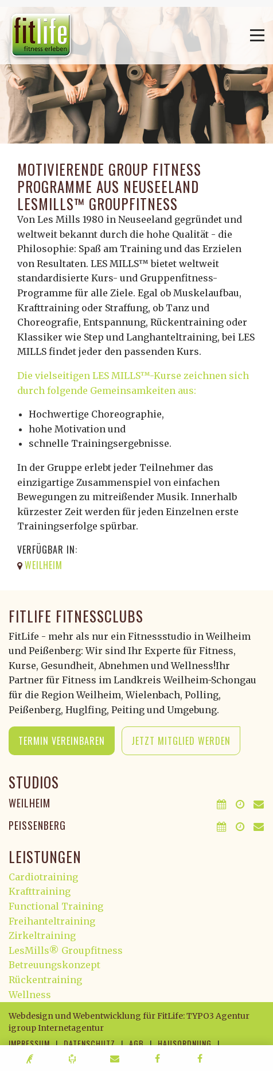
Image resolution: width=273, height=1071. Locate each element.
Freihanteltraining (52, 921)
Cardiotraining (43, 877)
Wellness (30, 994)
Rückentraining (45, 979)
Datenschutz (89, 1043)
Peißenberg (37, 825)
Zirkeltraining (42, 935)
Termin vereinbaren (61, 741)
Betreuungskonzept (54, 965)
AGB (136, 1043)
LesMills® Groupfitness (66, 950)
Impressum (29, 1043)
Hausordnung (185, 1043)
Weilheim (29, 802)
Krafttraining (40, 891)
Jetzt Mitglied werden (181, 741)
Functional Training (56, 906)
